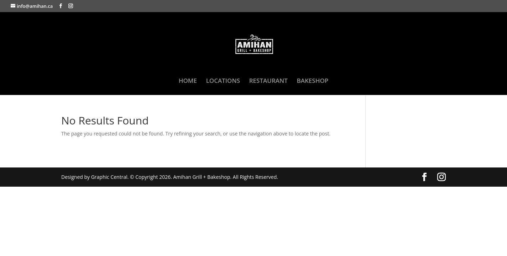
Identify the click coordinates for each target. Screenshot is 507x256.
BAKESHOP (313, 81)
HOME (188, 81)
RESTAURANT (268, 81)
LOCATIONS (223, 81)
